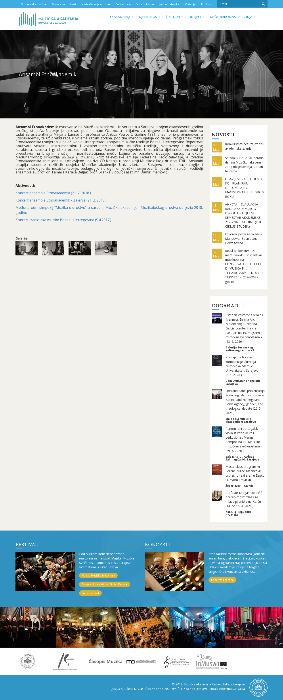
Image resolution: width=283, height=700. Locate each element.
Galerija (190, 4)
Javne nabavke (169, 4)
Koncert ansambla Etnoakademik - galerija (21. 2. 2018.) (60, 200)
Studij (176, 16)
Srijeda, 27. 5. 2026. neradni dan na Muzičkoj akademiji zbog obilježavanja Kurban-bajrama (244, 164)
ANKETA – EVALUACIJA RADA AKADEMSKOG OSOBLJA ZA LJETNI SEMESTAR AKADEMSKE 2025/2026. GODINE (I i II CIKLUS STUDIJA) (243, 215)
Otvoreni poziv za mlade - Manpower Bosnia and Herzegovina (243, 238)
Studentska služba (33, 4)
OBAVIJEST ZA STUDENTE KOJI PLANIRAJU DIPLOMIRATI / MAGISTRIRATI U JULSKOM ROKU (244, 188)
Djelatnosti (151, 16)
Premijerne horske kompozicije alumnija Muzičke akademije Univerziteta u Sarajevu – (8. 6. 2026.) (243, 366)
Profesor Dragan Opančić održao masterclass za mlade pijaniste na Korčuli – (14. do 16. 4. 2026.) (245, 499)
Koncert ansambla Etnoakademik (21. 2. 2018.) (53, 192)
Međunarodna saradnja (232, 16)
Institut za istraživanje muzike (90, 4)
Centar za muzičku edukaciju (134, 4)
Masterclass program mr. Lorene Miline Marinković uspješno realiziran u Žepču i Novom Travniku (245, 473)
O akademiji (121, 16)
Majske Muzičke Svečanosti (98, 575)
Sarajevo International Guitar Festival (105, 584)
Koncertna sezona (222, 580)
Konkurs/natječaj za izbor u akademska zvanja (244, 146)
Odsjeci (196, 16)
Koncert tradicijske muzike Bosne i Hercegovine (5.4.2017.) (63, 219)
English (206, 4)
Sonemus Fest (90, 593)
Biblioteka (58, 4)
